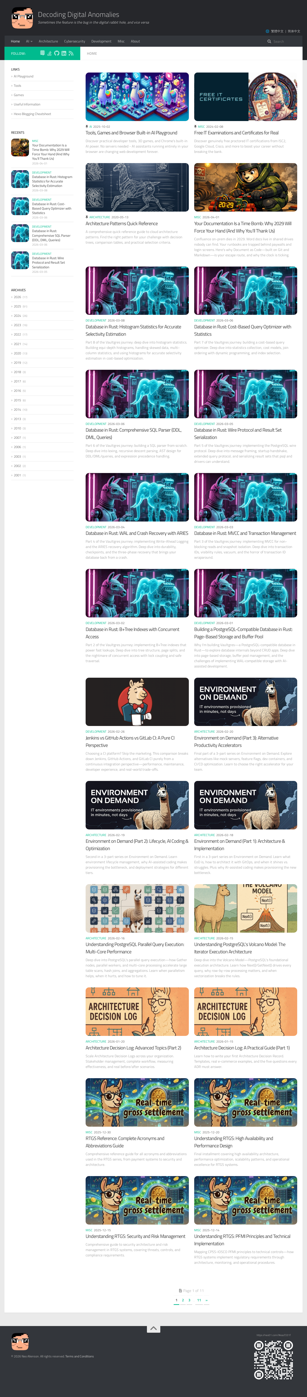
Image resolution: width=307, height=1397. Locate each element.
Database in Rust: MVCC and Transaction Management (245, 533)
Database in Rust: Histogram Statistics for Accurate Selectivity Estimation (133, 330)
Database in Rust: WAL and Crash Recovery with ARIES (137, 533)
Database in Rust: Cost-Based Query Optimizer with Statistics (242, 330)
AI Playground (23, 76)
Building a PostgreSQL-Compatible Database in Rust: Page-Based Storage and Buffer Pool (243, 632)
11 (199, 1300)
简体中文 (294, 31)
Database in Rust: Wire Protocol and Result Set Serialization (238, 433)
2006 (17, 446)
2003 (17, 456)
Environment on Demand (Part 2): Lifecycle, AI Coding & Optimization (137, 844)
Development (101, 41)
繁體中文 (277, 31)
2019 (17, 362)
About (135, 41)
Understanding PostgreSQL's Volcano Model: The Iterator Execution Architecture (239, 947)
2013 (17, 418)
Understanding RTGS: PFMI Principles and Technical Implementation (242, 1239)
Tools (17, 85)
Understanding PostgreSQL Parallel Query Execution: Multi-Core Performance (135, 947)
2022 (17, 334)
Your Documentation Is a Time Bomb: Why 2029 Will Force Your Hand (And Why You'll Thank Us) (242, 227)
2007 (17, 437)
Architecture (48, 41)
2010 (17, 428)
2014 (17, 409)
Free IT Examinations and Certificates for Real (236, 132)
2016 (17, 390)
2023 (17, 325)
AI (27, 41)
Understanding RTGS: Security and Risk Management (135, 1236)
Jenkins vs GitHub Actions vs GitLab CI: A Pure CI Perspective (130, 741)
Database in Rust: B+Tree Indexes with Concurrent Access (132, 632)
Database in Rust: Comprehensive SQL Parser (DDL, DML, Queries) (133, 433)
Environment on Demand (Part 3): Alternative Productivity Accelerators (236, 741)
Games (19, 94)
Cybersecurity (74, 41)
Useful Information (27, 104)
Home (15, 41)
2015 (17, 400)
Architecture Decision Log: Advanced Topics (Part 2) (133, 1047)
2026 (17, 296)
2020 (17, 353)
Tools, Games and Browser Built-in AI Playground (131, 132)
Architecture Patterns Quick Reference (122, 223)
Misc (121, 41)
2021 (17, 343)
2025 (17, 306)
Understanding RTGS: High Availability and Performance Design (233, 1141)
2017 (17, 381)
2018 (17, 371)
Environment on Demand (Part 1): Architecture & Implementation (239, 844)
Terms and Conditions (79, 1356)
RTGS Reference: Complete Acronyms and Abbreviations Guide (125, 1141)
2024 (17, 315)
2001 (17, 475)
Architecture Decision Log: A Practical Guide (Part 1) (242, 1047)
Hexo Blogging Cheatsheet (32, 113)
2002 (17, 465)
